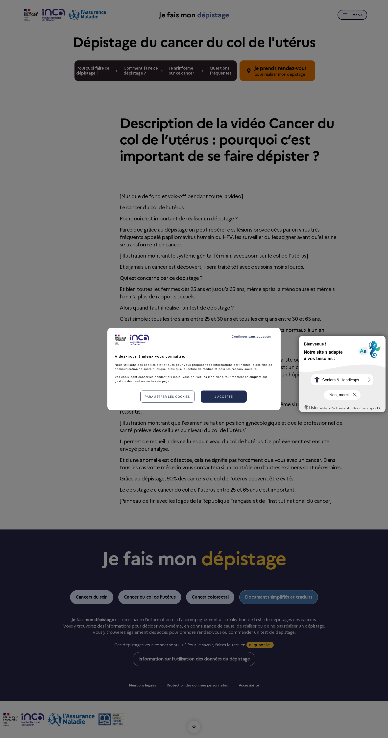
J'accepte (224, 396)
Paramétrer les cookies (167, 396)
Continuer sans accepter (251, 336)
